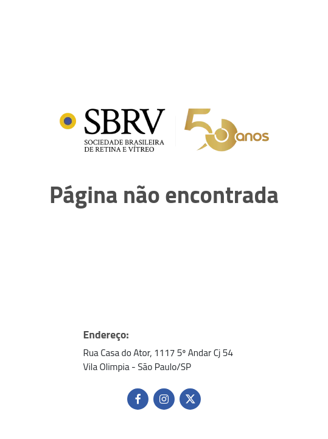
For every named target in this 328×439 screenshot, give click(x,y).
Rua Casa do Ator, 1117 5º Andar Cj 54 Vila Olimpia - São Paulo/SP (158, 360)
